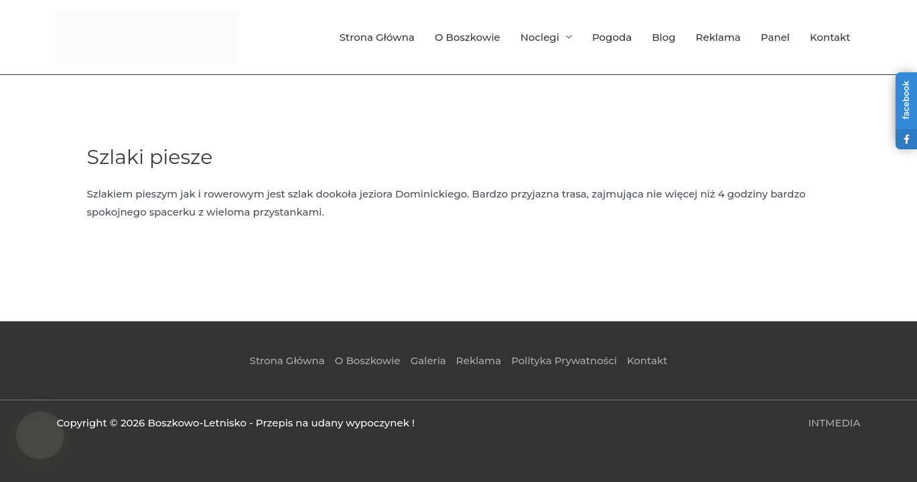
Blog (663, 37)
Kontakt (830, 37)
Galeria (428, 360)
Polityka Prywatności (564, 360)
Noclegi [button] (539, 37)
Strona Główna (377, 37)
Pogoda (612, 37)
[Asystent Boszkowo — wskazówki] (40, 435)
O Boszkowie (467, 37)
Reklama (718, 37)
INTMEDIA (834, 422)
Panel (775, 37)
